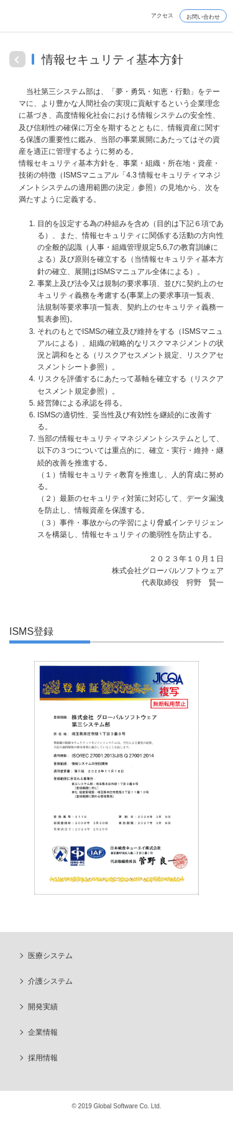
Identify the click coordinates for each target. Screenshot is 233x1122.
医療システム (50, 955)
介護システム (50, 981)
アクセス (162, 15)
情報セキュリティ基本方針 (112, 60)
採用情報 (43, 1058)
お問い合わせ (203, 17)
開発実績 (43, 1006)
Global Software (49, 20)
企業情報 (43, 1032)
